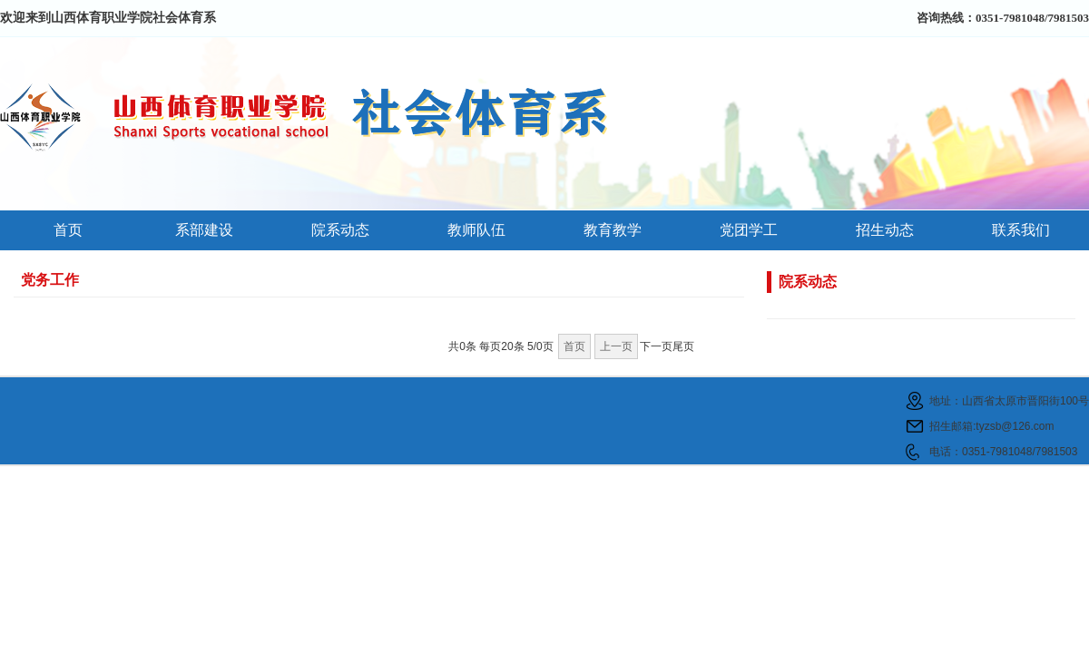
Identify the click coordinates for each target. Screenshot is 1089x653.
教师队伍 (476, 230)
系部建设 (204, 230)
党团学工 (749, 230)
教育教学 (613, 230)
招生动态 (885, 230)
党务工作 (50, 280)
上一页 (616, 346)
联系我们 (1021, 230)
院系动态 (340, 230)
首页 (68, 230)
